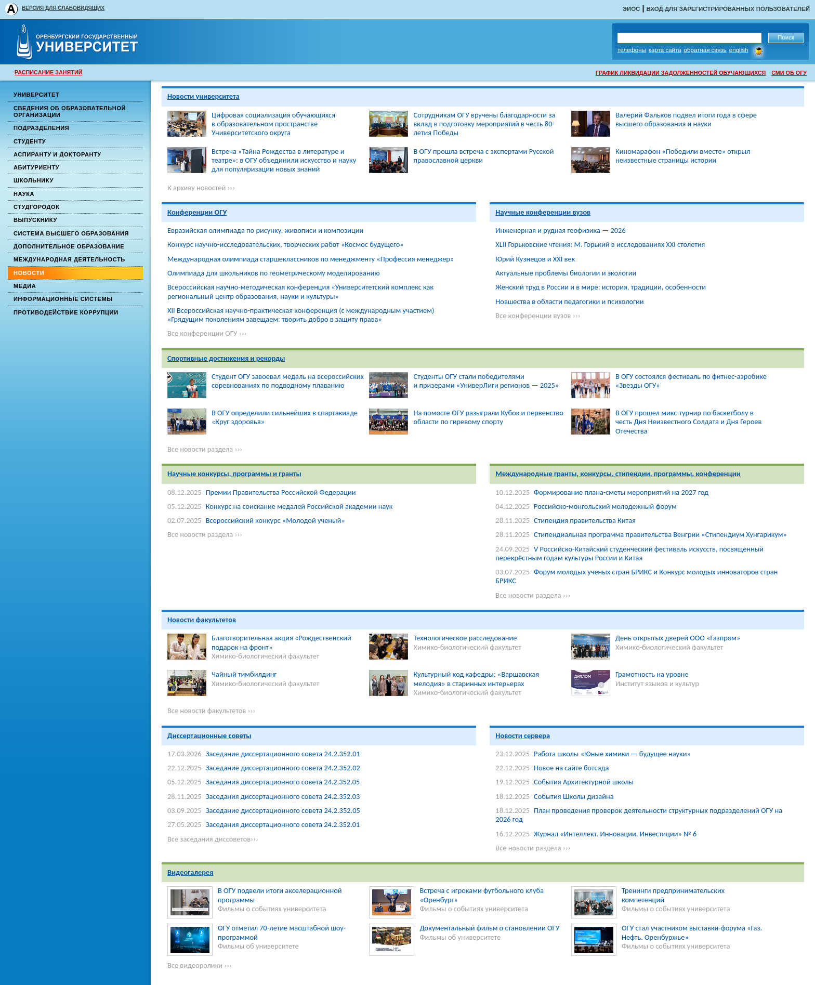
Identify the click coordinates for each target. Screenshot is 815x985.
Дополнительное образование (69, 246)
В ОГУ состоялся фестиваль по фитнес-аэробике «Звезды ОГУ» (691, 381)
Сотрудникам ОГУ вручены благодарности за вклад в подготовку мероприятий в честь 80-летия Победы (484, 124)
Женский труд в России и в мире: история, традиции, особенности (600, 287)
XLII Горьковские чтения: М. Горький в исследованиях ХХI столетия (600, 244)
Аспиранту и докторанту (57, 154)
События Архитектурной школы (584, 781)
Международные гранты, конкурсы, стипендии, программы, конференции (617, 473)
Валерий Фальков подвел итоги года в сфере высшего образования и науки (686, 119)
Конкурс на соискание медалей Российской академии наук (299, 506)
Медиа (25, 286)
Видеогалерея (190, 872)
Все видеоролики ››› (199, 965)
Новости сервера (522, 735)
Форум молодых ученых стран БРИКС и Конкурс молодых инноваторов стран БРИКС (636, 576)
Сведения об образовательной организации (70, 111)
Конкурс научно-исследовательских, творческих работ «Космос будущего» (285, 244)
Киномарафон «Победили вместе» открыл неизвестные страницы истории (683, 156)
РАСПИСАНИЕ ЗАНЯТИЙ (48, 72)
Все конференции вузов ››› (537, 315)
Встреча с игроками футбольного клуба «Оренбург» (481, 895)
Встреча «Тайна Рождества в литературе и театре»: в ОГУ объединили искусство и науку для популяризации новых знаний (284, 160)
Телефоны (631, 50)
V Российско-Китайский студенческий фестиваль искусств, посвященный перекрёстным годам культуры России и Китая (629, 553)
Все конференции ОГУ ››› (206, 333)
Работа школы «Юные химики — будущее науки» (612, 753)
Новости (29, 273)
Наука (24, 194)
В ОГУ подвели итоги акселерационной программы (280, 895)
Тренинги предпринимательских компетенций (673, 895)
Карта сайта (665, 50)
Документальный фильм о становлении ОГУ (489, 928)
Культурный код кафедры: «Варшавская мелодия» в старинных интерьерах (476, 678)
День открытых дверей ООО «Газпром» (677, 637)
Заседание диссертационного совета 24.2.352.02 (283, 767)
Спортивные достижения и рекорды (226, 358)
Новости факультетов (201, 619)
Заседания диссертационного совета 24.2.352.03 (283, 796)
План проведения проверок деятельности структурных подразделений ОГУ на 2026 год (638, 815)
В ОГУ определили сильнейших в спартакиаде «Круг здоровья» (285, 417)
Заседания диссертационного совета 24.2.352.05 (283, 781)
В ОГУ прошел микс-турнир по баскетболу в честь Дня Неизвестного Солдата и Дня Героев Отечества (688, 422)
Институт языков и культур (657, 683)
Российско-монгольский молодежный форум (605, 506)
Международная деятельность (69, 259)
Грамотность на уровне (652, 674)
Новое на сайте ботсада (571, 767)
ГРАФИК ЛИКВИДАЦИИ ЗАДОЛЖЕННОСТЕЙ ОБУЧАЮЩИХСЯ (681, 73)
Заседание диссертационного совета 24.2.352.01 (283, 753)
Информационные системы (63, 299)
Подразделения (41, 128)
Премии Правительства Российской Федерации (281, 492)
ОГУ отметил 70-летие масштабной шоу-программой (282, 932)
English (738, 50)
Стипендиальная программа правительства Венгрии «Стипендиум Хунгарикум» (660, 534)
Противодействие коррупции (66, 312)
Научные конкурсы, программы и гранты (234, 473)
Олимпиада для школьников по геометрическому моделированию (273, 273)
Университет (36, 94)
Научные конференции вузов (542, 212)
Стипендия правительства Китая (585, 520)
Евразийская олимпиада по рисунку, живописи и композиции (265, 230)
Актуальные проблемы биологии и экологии (565, 273)
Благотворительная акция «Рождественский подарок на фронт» (281, 642)
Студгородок (37, 207)
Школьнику (34, 180)
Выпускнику (35, 220)
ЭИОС (631, 9)
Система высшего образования (71, 233)
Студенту (30, 141)
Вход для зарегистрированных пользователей (728, 9)
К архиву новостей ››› (201, 187)
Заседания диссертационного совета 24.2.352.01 (283, 824)
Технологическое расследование (465, 637)
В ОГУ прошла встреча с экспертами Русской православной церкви (483, 156)
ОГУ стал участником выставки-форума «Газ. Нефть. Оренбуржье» (692, 932)
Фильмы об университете (258, 946)
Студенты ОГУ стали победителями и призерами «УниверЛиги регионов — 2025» (486, 381)
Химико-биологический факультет (265, 656)
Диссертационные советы (209, 735)
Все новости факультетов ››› (211, 710)
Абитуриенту (36, 167)
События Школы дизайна (574, 796)
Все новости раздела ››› (204, 449)
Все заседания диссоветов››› (212, 839)
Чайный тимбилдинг (244, 674)
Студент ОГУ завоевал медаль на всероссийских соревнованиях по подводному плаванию (288, 381)
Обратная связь (705, 50)
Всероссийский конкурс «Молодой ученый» (275, 520)
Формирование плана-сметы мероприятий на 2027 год (621, 492)
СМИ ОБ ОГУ (789, 73)
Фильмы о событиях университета (272, 908)
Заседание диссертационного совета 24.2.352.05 (283, 810)
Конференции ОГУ (197, 212)
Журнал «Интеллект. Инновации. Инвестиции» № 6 (615, 833)
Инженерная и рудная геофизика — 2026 (560, 230)
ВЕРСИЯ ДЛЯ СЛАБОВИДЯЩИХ (63, 8)
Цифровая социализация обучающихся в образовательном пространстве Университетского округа (273, 124)
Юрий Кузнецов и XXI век (535, 259)
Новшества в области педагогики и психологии (569, 301)
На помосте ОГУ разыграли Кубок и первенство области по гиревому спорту (488, 417)
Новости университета (203, 96)
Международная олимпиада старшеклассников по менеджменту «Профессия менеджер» (310, 259)
